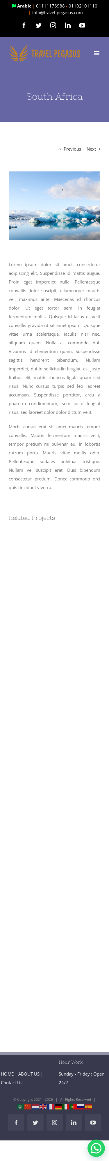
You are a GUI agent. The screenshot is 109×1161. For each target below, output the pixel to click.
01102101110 (83, 6)
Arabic (22, 6)
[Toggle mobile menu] (97, 53)
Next (91, 149)
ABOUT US (29, 1074)
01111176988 (51, 6)
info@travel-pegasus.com (57, 12)
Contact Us (11, 1082)
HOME (7, 1074)
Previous (72, 149)
